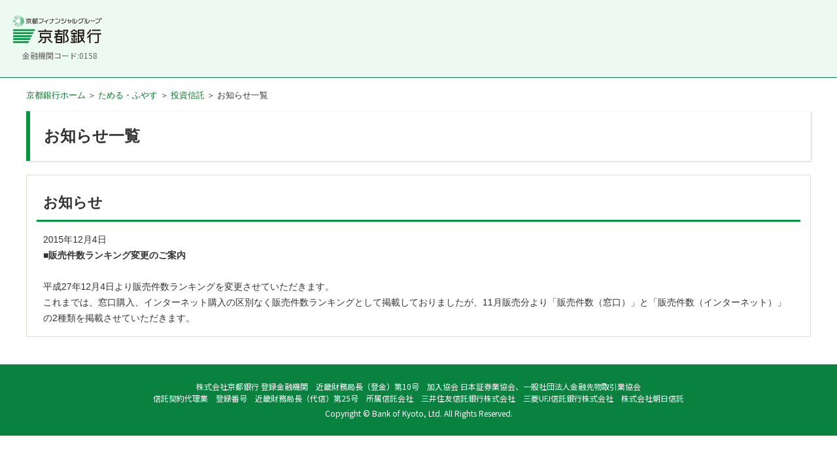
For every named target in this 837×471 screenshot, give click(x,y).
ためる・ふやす (128, 95)
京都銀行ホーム (56, 95)
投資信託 (188, 95)
